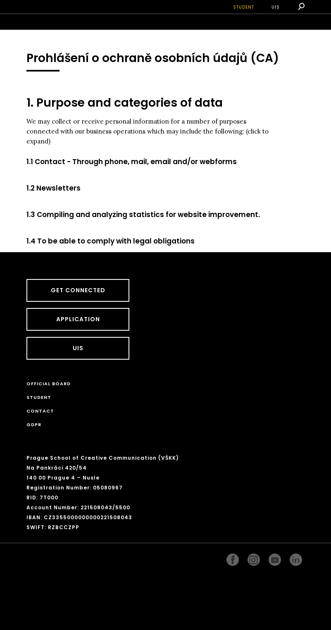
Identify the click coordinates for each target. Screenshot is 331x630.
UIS (275, 7)
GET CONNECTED (78, 290)
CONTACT (40, 411)
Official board (48, 383)
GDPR (33, 424)
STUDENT (243, 7)
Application (78, 319)
